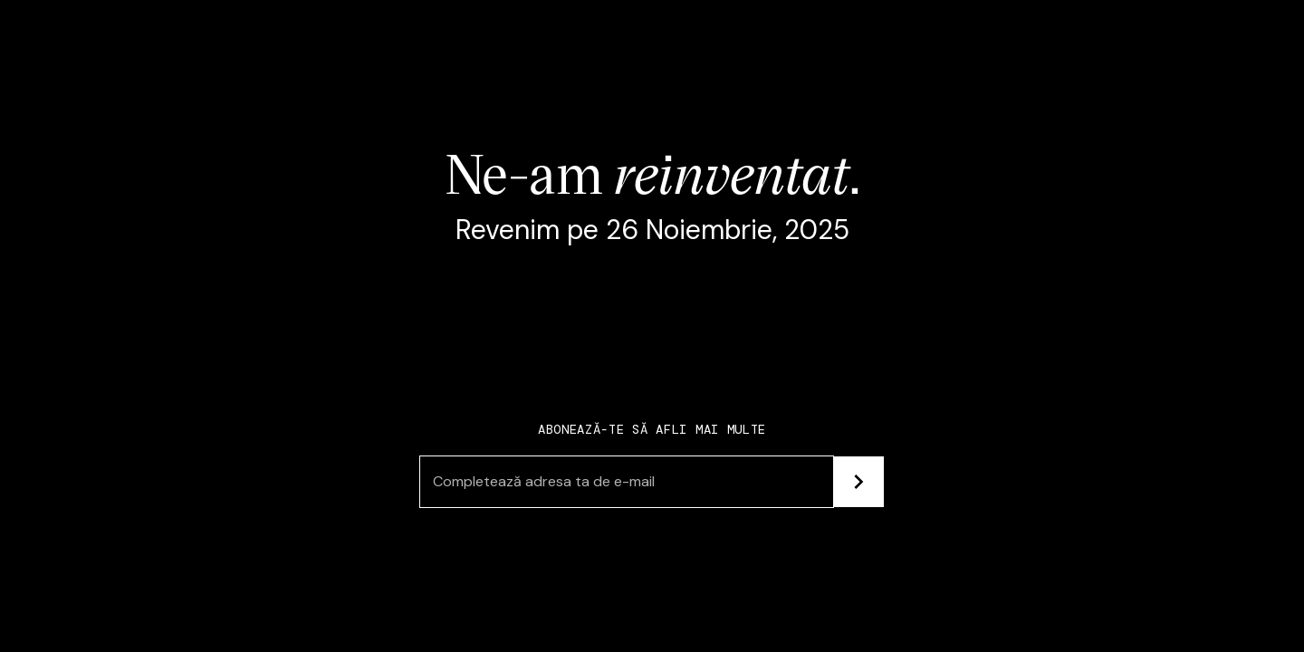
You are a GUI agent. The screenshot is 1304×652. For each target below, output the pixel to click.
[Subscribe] (858, 481)
